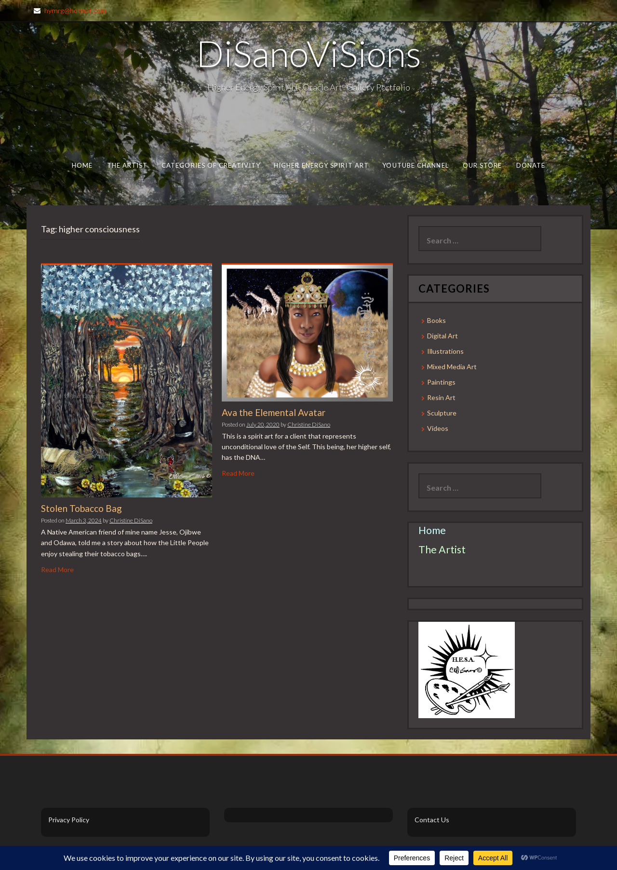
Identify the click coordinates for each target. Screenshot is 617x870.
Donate (531, 165)
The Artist (127, 165)
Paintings (441, 382)
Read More (57, 569)
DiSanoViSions (308, 53)
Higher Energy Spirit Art (321, 165)
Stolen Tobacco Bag (81, 508)
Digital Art (442, 336)
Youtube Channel (415, 165)
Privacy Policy (68, 820)
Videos (437, 428)
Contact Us (432, 820)
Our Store (482, 165)
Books (436, 320)
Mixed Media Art (452, 366)
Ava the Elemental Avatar (273, 412)
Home (82, 165)
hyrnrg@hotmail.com (75, 10)
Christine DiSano (130, 520)
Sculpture (441, 413)
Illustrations (445, 351)
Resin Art (441, 397)
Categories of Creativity (210, 165)
